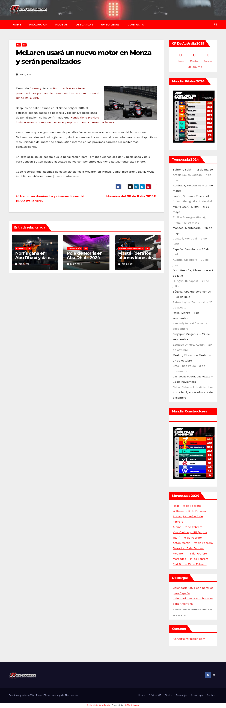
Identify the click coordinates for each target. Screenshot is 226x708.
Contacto (135, 24)
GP (24, 45)
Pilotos (61, 24)
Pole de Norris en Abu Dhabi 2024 (85, 255)
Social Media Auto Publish (99, 705)
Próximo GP (38, 24)
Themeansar (72, 695)
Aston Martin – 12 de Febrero (193, 543)
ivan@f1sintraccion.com (189, 638)
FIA (18, 45)
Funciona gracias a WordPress (26, 695)
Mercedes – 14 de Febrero (191, 558)
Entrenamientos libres (131, 248)
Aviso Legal (110, 24)
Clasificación (74, 248)
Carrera (20, 248)
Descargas (84, 24)
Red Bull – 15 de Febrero (190, 564)
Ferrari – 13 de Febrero (188, 548)
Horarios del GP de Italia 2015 (131, 196)
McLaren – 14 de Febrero (190, 553)
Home (17, 24)
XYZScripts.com (132, 705)
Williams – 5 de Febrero (189, 511)
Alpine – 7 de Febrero (188, 527)
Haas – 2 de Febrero (187, 505)
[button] (215, 24)
